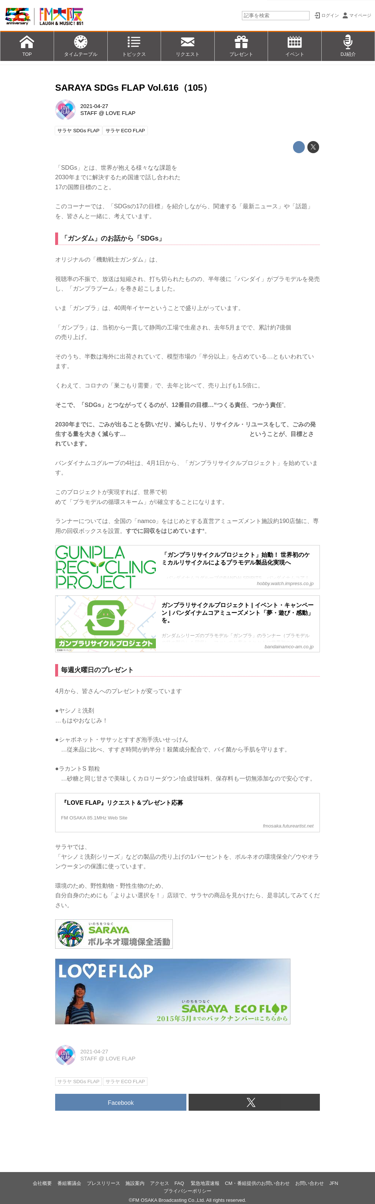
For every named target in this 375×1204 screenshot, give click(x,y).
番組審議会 (69, 1183)
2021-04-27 (94, 106)
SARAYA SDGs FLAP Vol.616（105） (133, 88)
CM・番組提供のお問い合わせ (257, 1183)
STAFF (88, 113)
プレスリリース (103, 1183)
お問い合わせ (309, 1183)
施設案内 (134, 1183)
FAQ (180, 1183)
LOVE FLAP (121, 113)
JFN (333, 1183)
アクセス (159, 1183)
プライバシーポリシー (187, 1191)
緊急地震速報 (205, 1183)
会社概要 (42, 1183)
